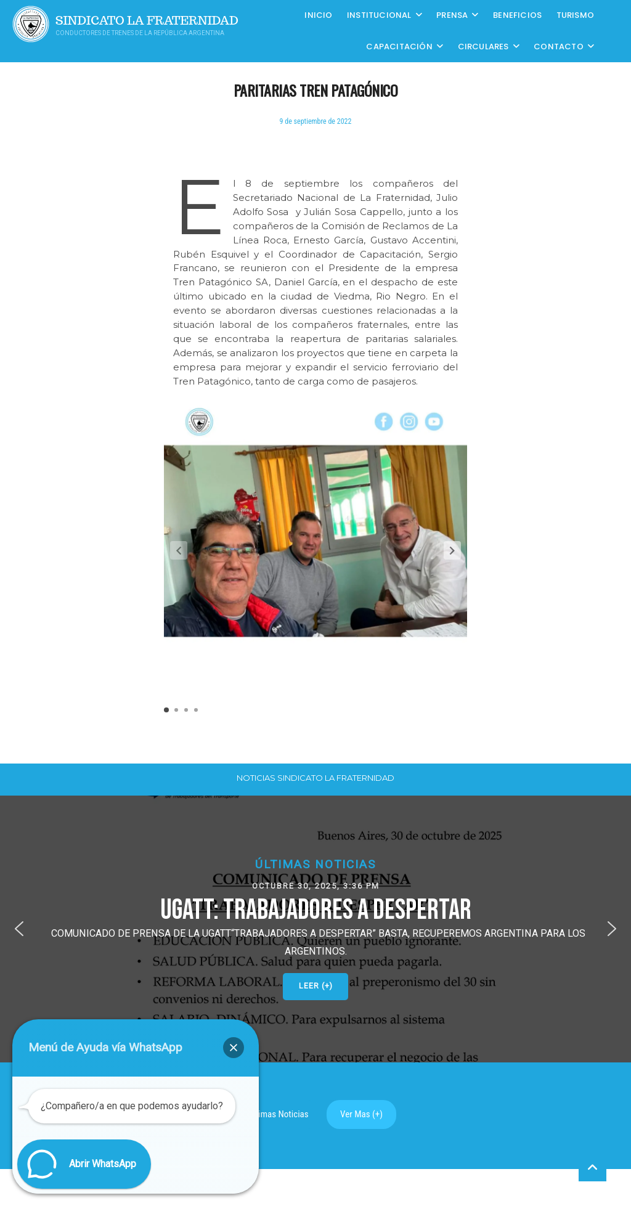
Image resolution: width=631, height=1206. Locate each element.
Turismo (575, 15)
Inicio (318, 15)
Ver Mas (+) (361, 1114)
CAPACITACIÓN (399, 46)
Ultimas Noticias (278, 1114)
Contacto (559, 46)
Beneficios (517, 15)
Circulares (483, 46)
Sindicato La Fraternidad (146, 21)
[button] (452, 550)
